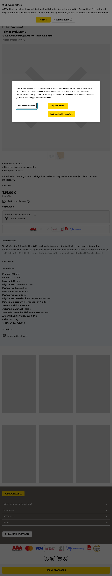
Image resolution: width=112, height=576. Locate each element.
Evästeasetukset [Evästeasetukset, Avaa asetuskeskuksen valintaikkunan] (26, 105)
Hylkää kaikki (57, 105)
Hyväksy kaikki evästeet (62, 114)
